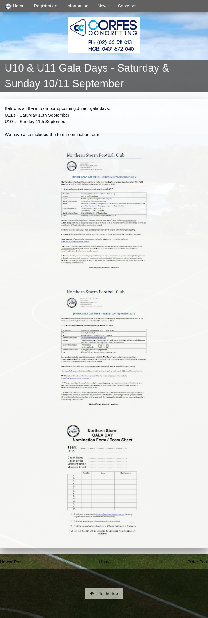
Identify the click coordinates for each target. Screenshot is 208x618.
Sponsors (127, 5)
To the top (104, 593)
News (103, 5)
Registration (45, 5)
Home (14, 6)
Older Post (197, 561)
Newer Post (11, 561)
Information (77, 5)
